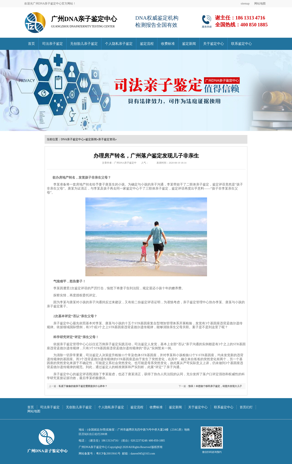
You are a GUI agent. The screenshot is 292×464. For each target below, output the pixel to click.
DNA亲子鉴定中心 (72, 139)
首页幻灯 (246, 407)
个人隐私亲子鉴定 (119, 44)
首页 (31, 44)
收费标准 (168, 44)
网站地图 (260, 3)
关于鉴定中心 (213, 44)
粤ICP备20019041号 (108, 453)
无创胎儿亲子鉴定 (84, 44)
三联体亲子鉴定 (157, 188)
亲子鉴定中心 (63, 323)
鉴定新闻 (189, 44)
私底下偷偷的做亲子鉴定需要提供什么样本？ (83, 386)
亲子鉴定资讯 (106, 139)
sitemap (245, 3)
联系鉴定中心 (241, 44)
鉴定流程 (147, 44)
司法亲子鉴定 (52, 44)
